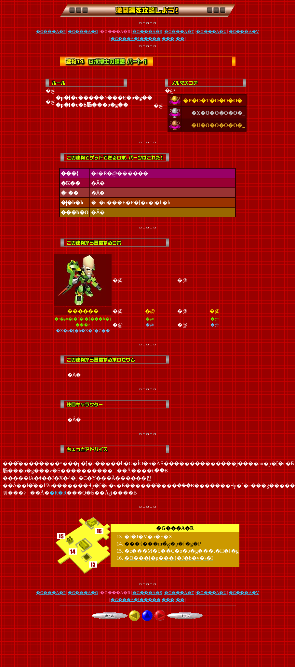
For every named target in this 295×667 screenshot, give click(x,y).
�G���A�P (51, 31)
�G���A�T (179, 31)
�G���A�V (244, 31)
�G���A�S (147, 31)
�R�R (58, 492)
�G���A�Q (83, 31)
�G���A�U (211, 31)
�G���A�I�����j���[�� (147, 38)
